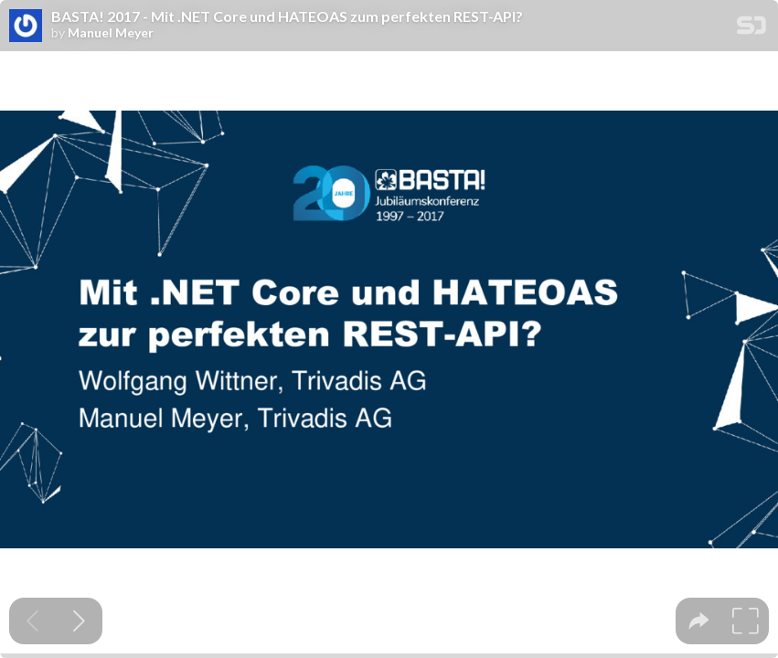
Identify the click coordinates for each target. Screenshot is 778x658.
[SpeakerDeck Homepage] (751, 28)
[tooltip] (698, 621)
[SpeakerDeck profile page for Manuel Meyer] (25, 26)
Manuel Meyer (111, 33)
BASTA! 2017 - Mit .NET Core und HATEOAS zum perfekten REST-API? (287, 16)
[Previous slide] (32, 621)
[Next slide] (79, 621)
